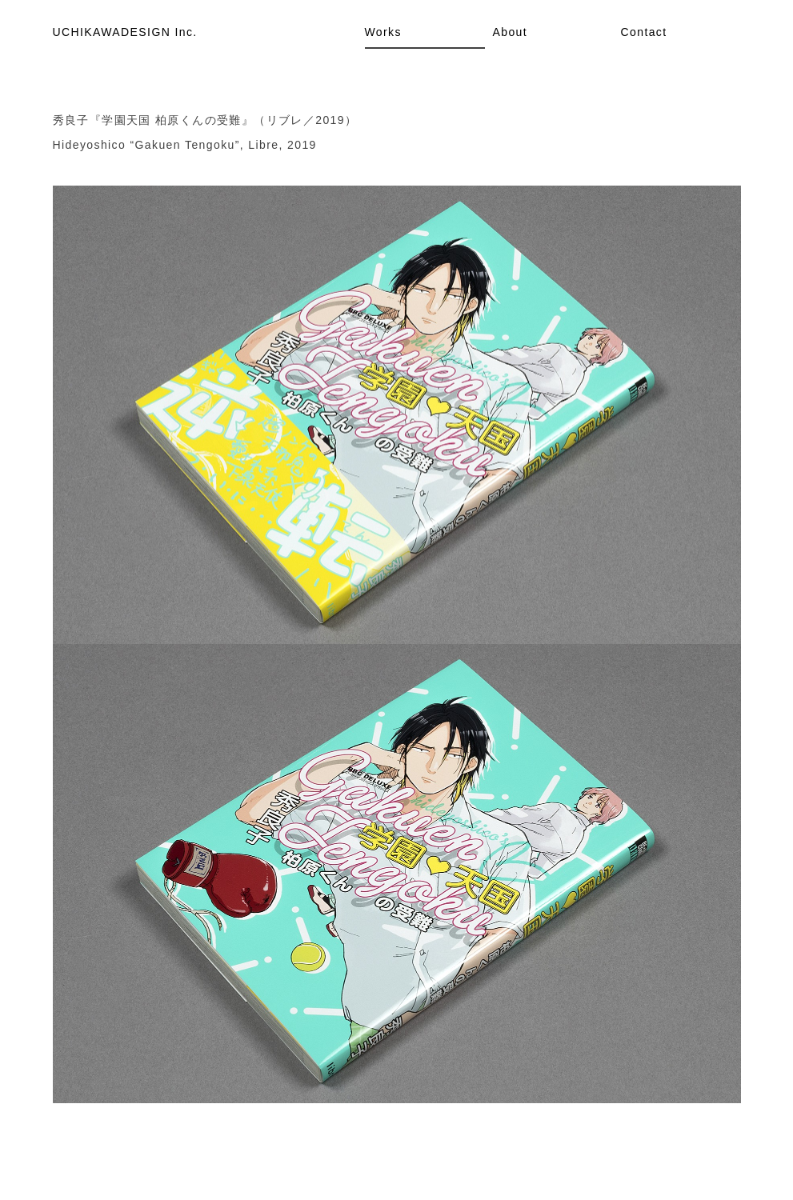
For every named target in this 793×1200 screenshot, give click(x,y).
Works (383, 32)
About (510, 32)
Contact (644, 32)
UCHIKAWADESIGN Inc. (125, 32)
